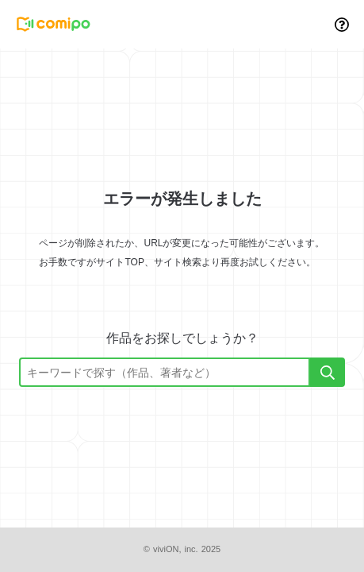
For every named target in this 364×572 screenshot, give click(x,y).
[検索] (327, 372)
